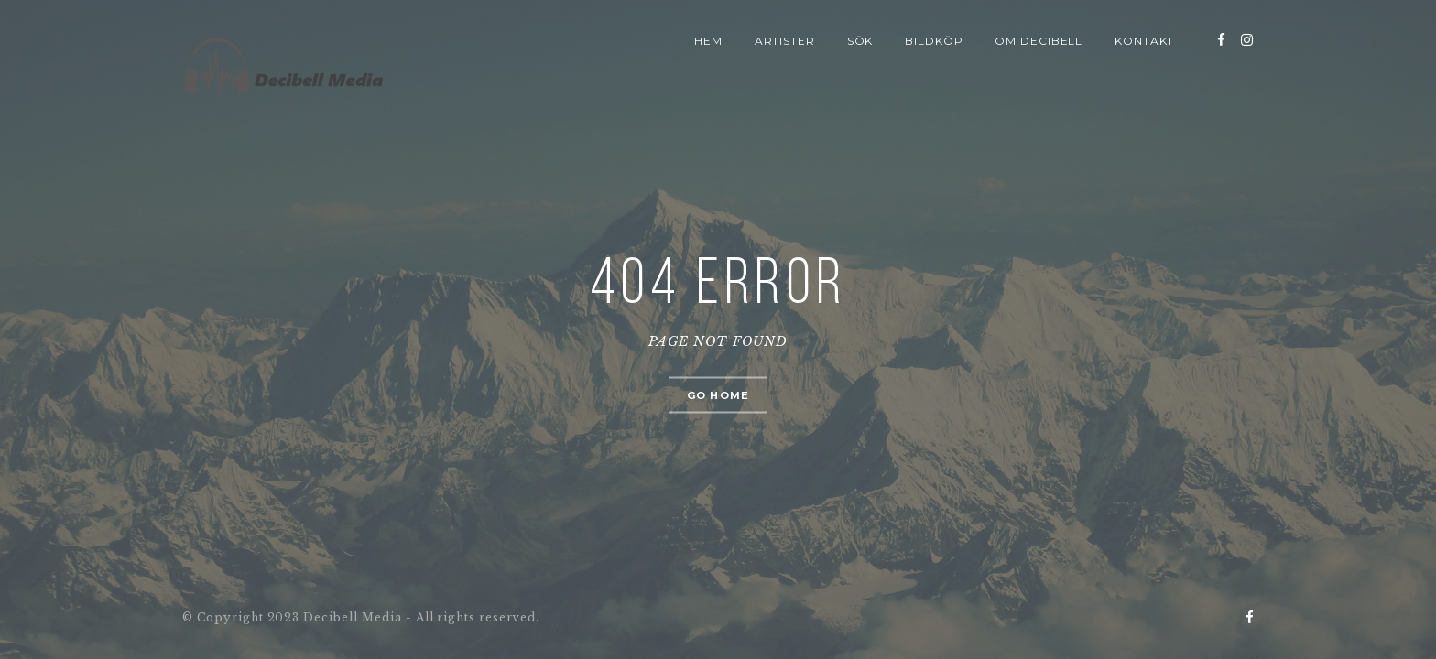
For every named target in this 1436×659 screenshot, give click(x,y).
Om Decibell (1039, 41)
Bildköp (934, 41)
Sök (860, 41)
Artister (785, 41)
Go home (718, 395)
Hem (708, 41)
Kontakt (1145, 41)
